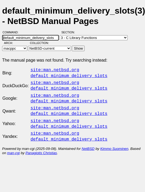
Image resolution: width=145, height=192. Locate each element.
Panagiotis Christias (41, 147)
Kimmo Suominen (114, 142)
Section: (69, 32)
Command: (12, 32)
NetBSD (88, 142)
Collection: (39, 43)
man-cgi (13, 147)
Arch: (11, 43)
